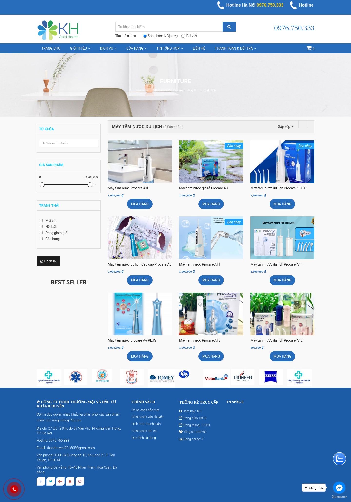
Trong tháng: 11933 (194, 425)
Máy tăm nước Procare (168, 90)
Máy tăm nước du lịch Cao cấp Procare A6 (140, 264)
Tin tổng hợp (169, 48)
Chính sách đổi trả (144, 431)
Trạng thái (49, 205)
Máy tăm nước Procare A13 (200, 340)
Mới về (50, 221)
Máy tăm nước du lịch (202, 90)
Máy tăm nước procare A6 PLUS (132, 340)
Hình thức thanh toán (146, 424)
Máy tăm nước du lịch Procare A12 (276, 340)
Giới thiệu (80, 48)
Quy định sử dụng (144, 438)
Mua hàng (140, 204)
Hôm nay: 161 (190, 411)
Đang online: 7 (191, 439)
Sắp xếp (285, 127)
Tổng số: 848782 (192, 432)
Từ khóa (46, 129)
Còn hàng (52, 239)
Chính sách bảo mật (145, 410)
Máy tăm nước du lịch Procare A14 (276, 264)
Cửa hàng (136, 48)
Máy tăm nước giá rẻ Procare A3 (203, 188)
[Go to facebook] (339, 488)
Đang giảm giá (56, 233)
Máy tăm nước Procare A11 (200, 264)
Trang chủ (50, 48)
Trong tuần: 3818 (192, 418)
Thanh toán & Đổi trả (235, 48)
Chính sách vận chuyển (148, 417)
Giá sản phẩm (51, 165)
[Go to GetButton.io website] (339, 497)
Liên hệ (199, 48)
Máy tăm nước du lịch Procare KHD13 (278, 188)
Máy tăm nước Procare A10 (128, 188)
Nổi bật (50, 227)
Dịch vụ (108, 48)
